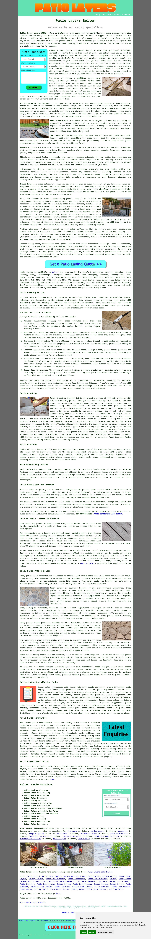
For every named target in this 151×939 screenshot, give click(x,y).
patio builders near (89, 733)
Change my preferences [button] (105, 932)
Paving (113, 879)
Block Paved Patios (90, 876)
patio (128, 38)
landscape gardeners (39, 836)
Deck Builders (100, 889)
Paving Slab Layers (82, 887)
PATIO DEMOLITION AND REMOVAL (108, 514)
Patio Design (109, 882)
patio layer (89, 56)
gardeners (123, 831)
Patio (22, 272)
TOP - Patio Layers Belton (33, 902)
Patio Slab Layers (51, 876)
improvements (26, 831)
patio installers (34, 285)
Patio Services (62, 887)
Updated (32, 920)
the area (76, 114)
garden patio (77, 61)
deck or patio (87, 563)
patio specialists (54, 687)
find (27, 766)
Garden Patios (71, 876)
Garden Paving (109, 876)
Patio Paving (37, 887)
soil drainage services (107, 836)
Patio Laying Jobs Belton (100, 872)
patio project (95, 121)
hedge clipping (36, 834)
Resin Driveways (71, 920)
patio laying (113, 713)
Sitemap (21, 920)
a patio (101, 41)
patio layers (102, 280)
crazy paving (107, 616)
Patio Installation (58, 920)
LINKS (103, 15)
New (27, 920)
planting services (72, 836)
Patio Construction (37, 882)
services (116, 839)
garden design (97, 831)
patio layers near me (56, 741)
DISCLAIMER (126, 15)
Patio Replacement (46, 884)
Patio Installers (76, 879)
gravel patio (31, 237)
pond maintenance (119, 834)
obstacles (79, 111)
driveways (72, 831)
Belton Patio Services (36, 784)
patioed (96, 109)
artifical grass (89, 834)
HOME (96, 15)
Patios (49, 887)
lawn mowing (84, 839)
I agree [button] (84, 932)
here (52, 779)
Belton (55, 272)
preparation (25, 143)
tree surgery (59, 839)
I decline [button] (91, 932)
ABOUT (109, 15)
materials (53, 91)
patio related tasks (30, 711)
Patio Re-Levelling (55, 879)
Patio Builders (56, 882)
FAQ (38, 920)
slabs (26, 46)
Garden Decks (85, 889)
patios (102, 58)
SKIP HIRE (62, 834)
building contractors (30, 839)
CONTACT (117, 15)
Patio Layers (33, 876)
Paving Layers (36, 879)
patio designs (102, 667)
